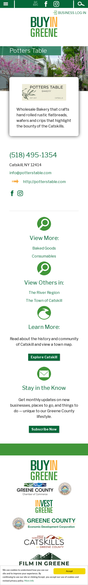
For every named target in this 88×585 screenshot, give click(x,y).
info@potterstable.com (30, 173)
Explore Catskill (44, 357)
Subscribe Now (44, 429)
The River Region (44, 292)
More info (29, 580)
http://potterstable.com (44, 182)
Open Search (81, 4)
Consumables (44, 256)
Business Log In (69, 13)
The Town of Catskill (44, 300)
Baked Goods (44, 248)
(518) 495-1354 (33, 155)
